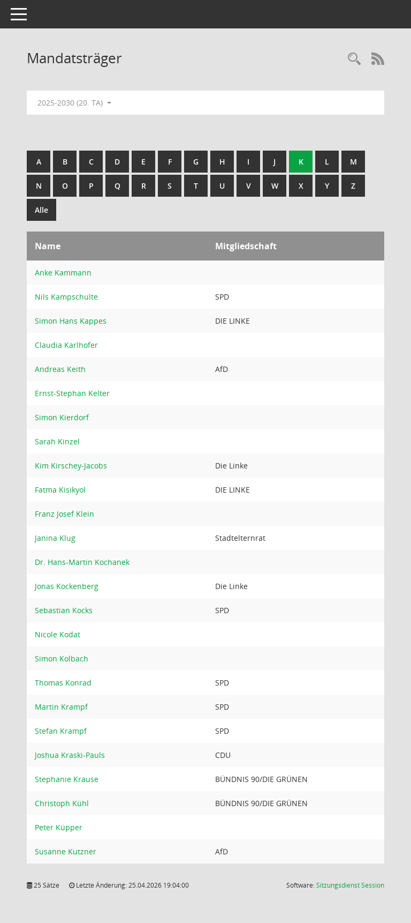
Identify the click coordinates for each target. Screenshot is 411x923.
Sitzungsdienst (350, 885)
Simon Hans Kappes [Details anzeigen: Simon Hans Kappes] (70, 321)
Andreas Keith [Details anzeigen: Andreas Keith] (60, 369)
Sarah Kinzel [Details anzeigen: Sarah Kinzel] (57, 441)
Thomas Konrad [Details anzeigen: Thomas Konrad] (63, 683)
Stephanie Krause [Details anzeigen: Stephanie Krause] (66, 779)
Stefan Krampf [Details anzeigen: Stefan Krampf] (61, 731)
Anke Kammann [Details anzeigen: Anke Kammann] (63, 272)
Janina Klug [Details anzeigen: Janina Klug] (55, 538)
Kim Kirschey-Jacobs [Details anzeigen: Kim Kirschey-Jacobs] (71, 465)
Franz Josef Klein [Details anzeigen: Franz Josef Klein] (64, 514)
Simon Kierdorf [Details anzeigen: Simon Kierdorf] (62, 417)
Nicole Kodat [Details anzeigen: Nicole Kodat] (57, 634)
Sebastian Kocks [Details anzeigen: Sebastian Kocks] (64, 610)
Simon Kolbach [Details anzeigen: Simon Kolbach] (61, 658)
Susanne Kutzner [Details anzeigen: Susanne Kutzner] (65, 851)
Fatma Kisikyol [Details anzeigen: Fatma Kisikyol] (60, 490)
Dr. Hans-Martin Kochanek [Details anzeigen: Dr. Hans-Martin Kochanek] (82, 562)
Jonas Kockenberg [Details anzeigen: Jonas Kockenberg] (66, 586)
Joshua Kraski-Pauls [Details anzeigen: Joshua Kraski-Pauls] (70, 755)
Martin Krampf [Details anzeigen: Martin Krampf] (61, 707)
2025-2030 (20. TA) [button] (74, 103)
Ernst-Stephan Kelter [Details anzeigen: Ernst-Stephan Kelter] (72, 393)
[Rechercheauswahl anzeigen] (354, 59)
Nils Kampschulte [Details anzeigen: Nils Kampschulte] (66, 297)
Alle (41, 210)
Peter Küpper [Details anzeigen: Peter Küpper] (58, 827)
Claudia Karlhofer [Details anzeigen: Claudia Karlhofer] (66, 345)
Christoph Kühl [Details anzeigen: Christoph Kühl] (62, 803)
